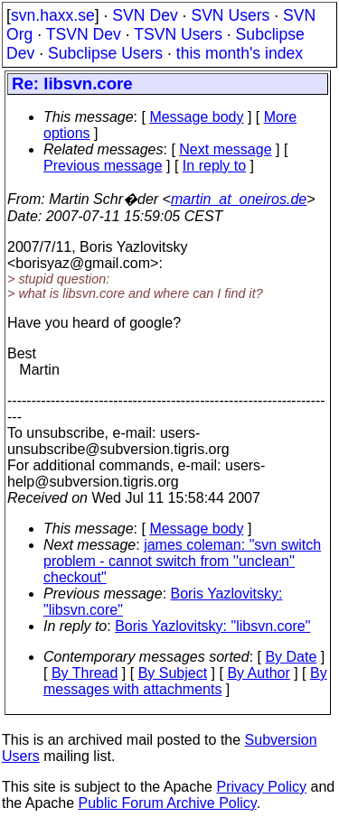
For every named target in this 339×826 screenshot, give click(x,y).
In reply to (214, 165)
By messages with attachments (185, 681)
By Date (290, 656)
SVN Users (230, 15)
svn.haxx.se (53, 15)
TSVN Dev (83, 34)
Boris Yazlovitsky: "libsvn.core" (212, 626)
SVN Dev (144, 15)
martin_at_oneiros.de (238, 199)
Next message (225, 149)
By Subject (172, 673)
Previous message (103, 165)
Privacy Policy (261, 786)
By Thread (85, 673)
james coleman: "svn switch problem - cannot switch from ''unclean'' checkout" (182, 561)
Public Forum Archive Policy (168, 803)
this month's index (239, 53)
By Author (258, 673)
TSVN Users (178, 34)
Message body (196, 117)
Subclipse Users (105, 53)
